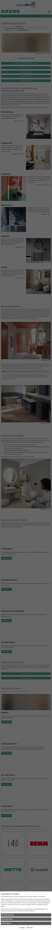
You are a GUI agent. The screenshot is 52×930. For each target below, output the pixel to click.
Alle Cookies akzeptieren (8, 915)
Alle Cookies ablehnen (7, 919)
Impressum (22, 927)
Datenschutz (29, 927)
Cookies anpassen (6, 923)
